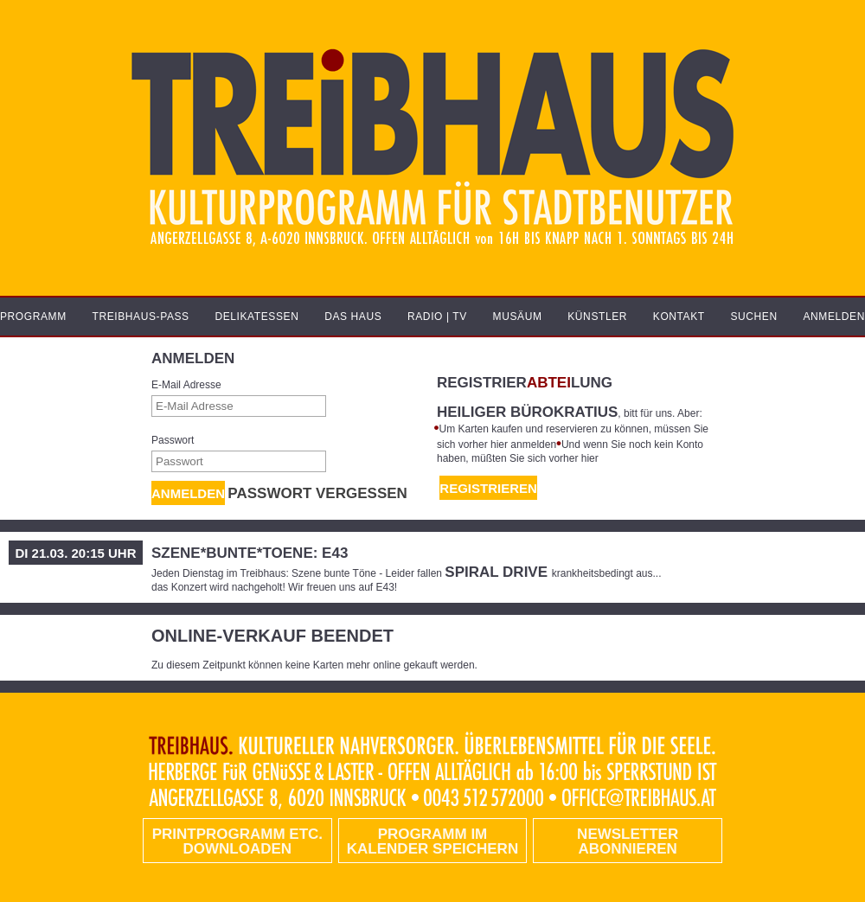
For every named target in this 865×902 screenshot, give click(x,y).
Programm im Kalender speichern (432, 841)
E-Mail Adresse (186, 385)
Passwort (172, 440)
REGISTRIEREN (488, 488)
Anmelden (188, 493)
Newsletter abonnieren (627, 841)
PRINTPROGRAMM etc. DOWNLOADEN (237, 841)
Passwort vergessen (317, 493)
